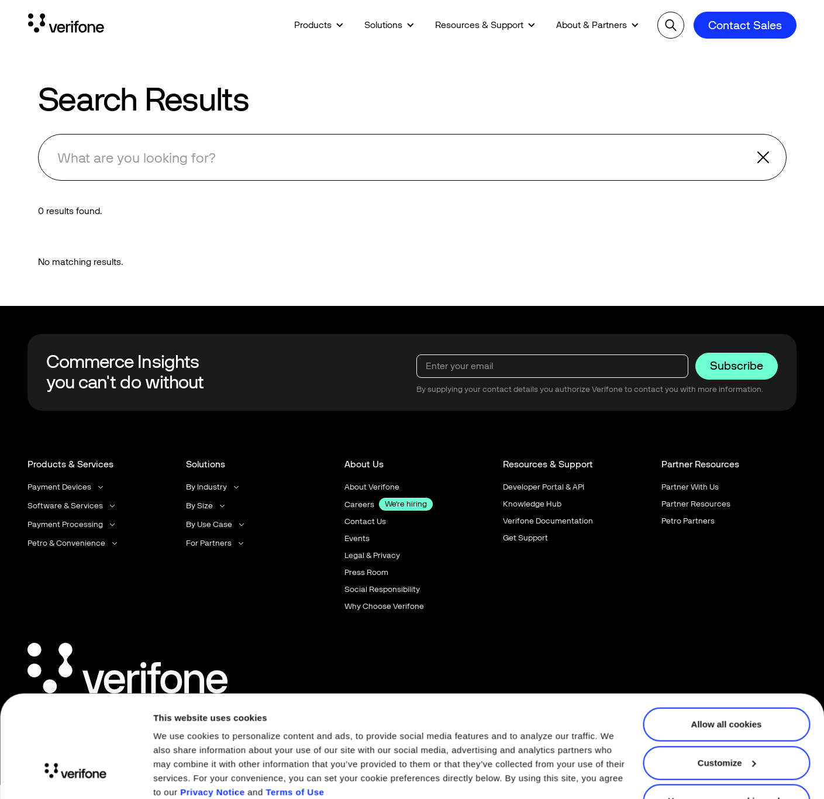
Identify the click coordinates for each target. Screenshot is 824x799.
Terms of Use (295, 744)
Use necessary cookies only (726, 752)
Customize (727, 714)
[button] (319, 25)
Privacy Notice (212, 744)
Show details (180, 776)
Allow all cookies (726, 676)
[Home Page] (66, 25)
